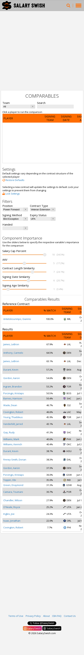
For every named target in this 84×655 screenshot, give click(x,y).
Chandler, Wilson (12, 500)
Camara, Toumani (13, 491)
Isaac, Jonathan (11, 520)
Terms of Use (15, 616)
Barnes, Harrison (12, 398)
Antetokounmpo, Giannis (17, 319)
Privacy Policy (33, 616)
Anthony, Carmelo (13, 352)
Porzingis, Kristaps (13, 393)
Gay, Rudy (9, 432)
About (46, 616)
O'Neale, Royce (11, 507)
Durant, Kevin (10, 369)
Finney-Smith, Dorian (14, 459)
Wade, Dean (10, 405)
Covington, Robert (13, 412)
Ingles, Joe (8, 514)
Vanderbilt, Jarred (13, 424)
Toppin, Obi (9, 480)
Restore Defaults (13, 180)
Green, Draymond (13, 485)
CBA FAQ (56, 616)
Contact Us (70, 616)
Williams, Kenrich (12, 444)
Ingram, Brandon (12, 386)
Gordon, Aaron (11, 378)
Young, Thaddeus (13, 417)
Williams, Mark (11, 439)
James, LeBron (11, 344)
